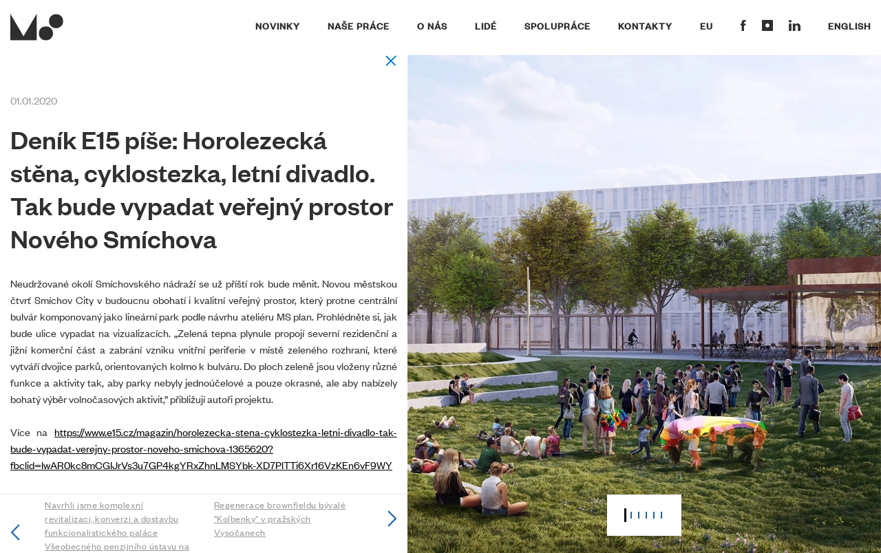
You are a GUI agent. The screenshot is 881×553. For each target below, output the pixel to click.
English (849, 25)
